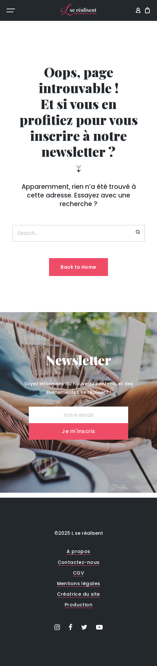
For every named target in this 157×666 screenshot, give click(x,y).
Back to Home (78, 267)
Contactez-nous (79, 562)
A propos (78, 551)
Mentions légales (78, 583)
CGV (78, 573)
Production (78, 604)
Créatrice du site (78, 594)
